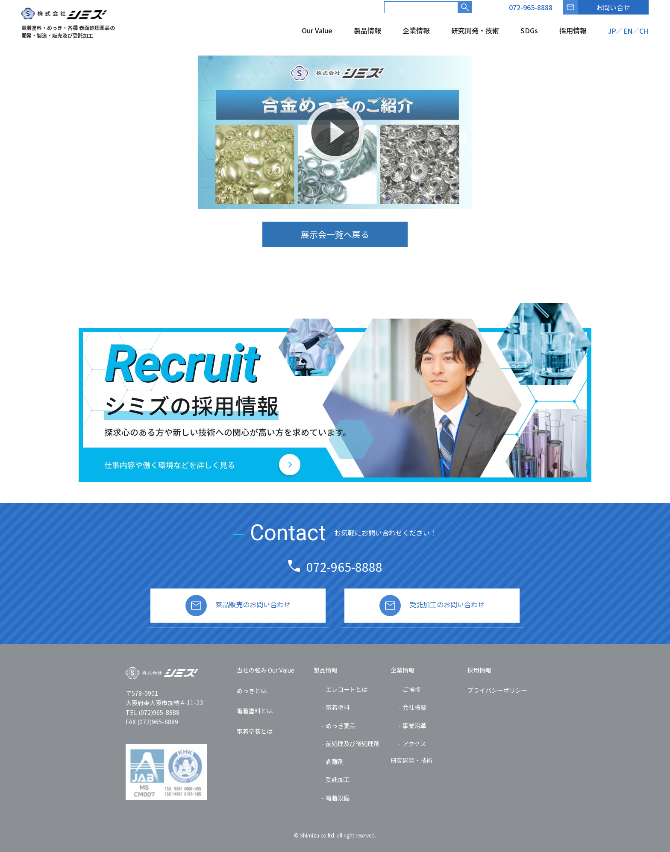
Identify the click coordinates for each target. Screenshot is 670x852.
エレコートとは (346, 689)
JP (612, 31)
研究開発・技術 (475, 30)
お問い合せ (613, 7)
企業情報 (416, 30)
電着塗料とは (255, 710)
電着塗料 (338, 707)
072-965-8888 (344, 566)
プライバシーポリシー (497, 690)
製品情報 (367, 30)
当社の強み (265, 670)
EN (627, 31)
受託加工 (338, 779)
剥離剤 (335, 761)
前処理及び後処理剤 (352, 743)
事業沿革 (414, 725)
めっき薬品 (341, 725)
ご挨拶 (411, 689)
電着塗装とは (255, 731)
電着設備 (338, 797)
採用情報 (573, 30)
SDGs (529, 30)
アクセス (414, 743)
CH (644, 31)
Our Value (317, 30)
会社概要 (414, 707)
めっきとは (252, 690)
